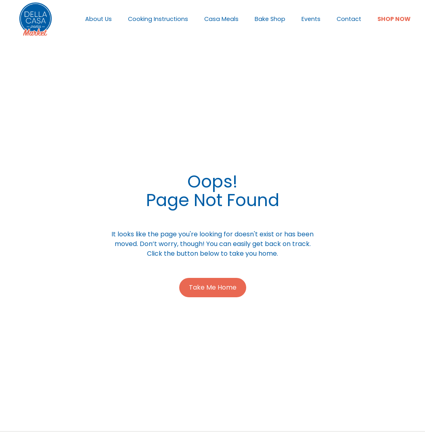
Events (310, 19)
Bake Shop (270, 19)
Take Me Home (213, 287)
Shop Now (393, 19)
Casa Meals (221, 19)
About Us (98, 19)
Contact (349, 19)
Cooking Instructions (158, 19)
